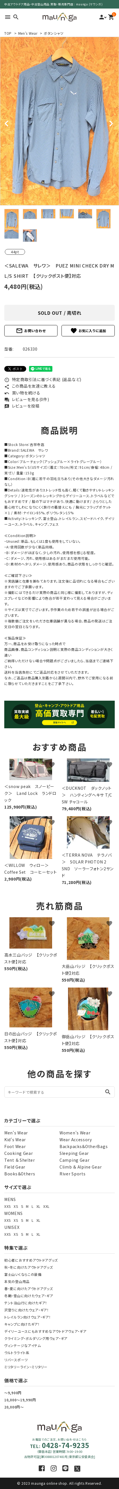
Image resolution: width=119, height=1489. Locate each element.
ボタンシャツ (53, 33)
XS (16, 1206)
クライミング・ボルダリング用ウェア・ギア (35, 1338)
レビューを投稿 (22, 406)
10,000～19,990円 (20, 1399)
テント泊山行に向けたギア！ (25, 1302)
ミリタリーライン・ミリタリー (26, 1366)
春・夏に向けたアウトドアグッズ (28, 1288)
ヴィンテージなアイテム (22, 1345)
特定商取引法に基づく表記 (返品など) (42, 379)
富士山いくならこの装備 (23, 1274)
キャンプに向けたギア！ (22, 1324)
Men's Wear (28, 33)
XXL (46, 1206)
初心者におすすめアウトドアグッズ (31, 1260)
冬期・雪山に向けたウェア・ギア (28, 1295)
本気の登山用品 (17, 1281)
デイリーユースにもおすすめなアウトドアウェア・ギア (45, 1331)
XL (38, 1206)
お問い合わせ (31, 330)
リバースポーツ (16, 1359)
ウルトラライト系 (17, 1352)
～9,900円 (13, 1392)
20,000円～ (14, 1406)
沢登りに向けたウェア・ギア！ (26, 1309)
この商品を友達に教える (30, 386)
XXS (7, 1206)
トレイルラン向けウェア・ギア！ (27, 1317)
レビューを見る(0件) (26, 399)
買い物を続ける (22, 393)
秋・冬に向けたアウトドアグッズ (28, 1267)
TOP (8, 33)
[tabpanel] (59, 121)
